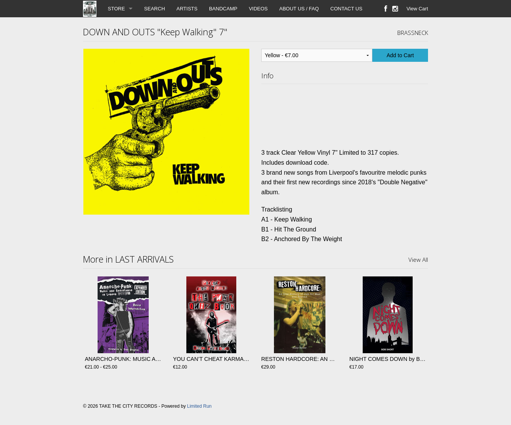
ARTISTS (186, 9)
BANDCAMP (223, 9)
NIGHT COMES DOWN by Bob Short (395, 359)
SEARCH (154, 9)
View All (418, 259)
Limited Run (199, 406)
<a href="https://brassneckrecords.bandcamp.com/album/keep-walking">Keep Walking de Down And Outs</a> (344, 114)
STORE (116, 9)
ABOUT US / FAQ (299, 9)
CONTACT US (346, 9)
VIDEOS (258, 9)
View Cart (417, 9)
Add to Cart (400, 55)
